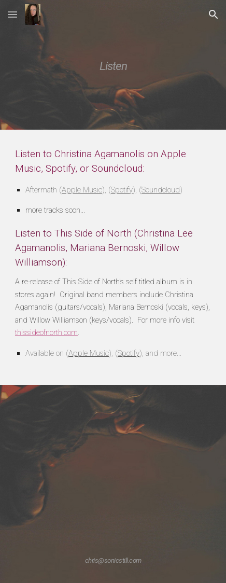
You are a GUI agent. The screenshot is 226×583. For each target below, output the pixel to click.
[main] (113, 64)
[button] (12, 14)
